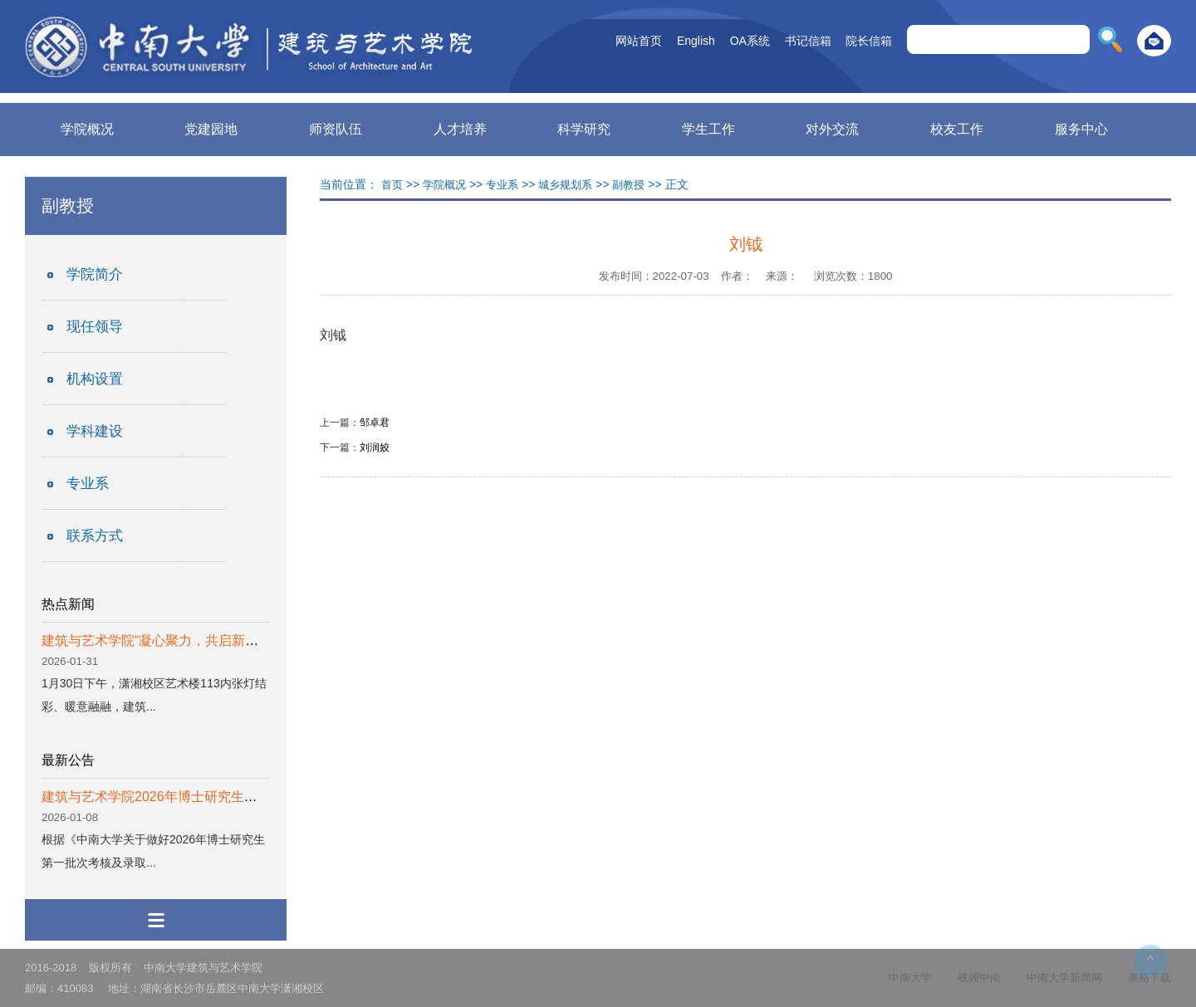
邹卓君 (375, 422)
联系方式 (94, 536)
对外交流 (832, 129)
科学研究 (583, 129)
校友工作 (956, 129)
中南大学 (910, 977)
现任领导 (94, 327)
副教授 (628, 184)
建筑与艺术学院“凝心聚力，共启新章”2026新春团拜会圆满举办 (227, 640)
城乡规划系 (565, 184)
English (696, 40)
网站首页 (638, 40)
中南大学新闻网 (1064, 977)
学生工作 (708, 129)
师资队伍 (335, 129)
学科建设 (94, 431)
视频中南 (979, 977)
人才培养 (460, 129)
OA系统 (750, 40)
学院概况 (87, 129)
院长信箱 (869, 40)
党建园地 (211, 129)
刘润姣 (375, 447)
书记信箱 (808, 40)
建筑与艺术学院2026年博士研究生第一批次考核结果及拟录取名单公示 (249, 796)
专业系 (87, 483)
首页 (392, 184)
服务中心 (1081, 129)
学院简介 (94, 274)
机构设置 (94, 379)
